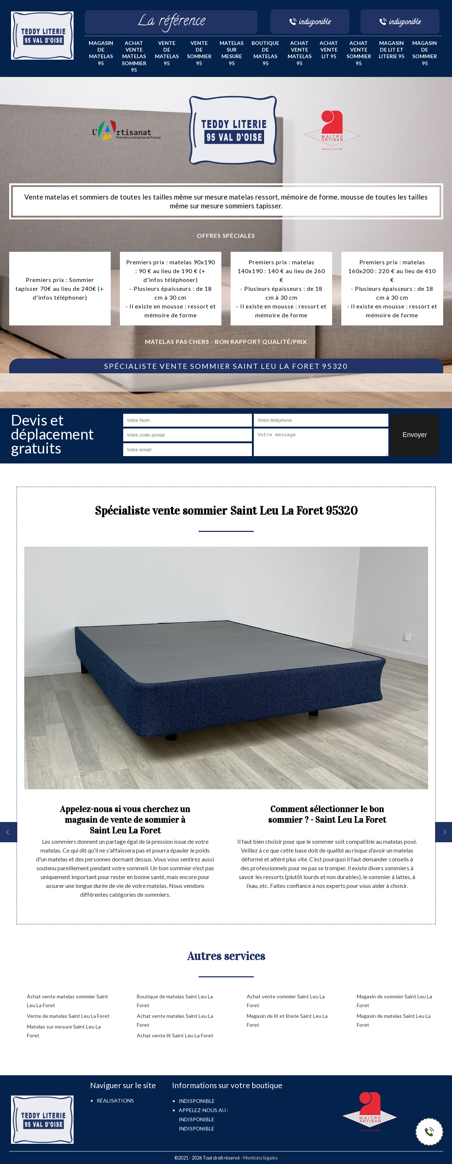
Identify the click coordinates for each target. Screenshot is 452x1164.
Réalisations (115, 1100)
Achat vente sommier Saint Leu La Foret (286, 1000)
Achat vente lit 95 (329, 49)
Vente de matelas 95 (167, 53)
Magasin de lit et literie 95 (391, 49)
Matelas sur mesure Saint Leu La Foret (64, 1030)
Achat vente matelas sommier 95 (134, 56)
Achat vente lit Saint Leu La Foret (175, 1035)
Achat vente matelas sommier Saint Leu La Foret (67, 1000)
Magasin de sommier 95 (424, 53)
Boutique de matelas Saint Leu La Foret (175, 1000)
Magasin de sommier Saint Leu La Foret (394, 1000)
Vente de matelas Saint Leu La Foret (68, 1016)
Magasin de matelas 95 (101, 53)
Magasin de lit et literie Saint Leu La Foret (287, 1020)
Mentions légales (260, 1158)
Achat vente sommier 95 (358, 53)
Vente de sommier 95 (199, 53)
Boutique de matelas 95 (265, 53)
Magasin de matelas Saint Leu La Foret (394, 1020)
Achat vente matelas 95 (300, 53)
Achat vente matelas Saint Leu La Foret (175, 1020)
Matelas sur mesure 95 (231, 53)
